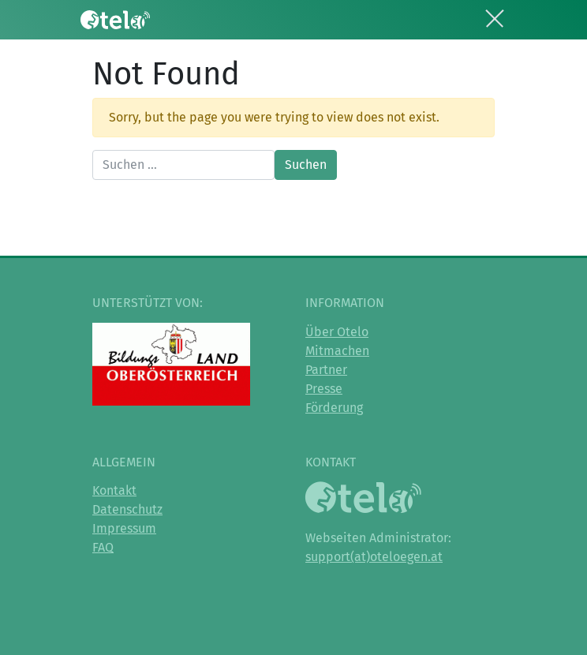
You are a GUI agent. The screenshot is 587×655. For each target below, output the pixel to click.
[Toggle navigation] (495, 16)
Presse (323, 388)
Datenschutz (127, 509)
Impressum (124, 528)
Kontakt (114, 490)
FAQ (103, 547)
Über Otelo (336, 331)
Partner (326, 369)
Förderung (334, 407)
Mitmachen (337, 350)
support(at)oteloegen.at (374, 556)
